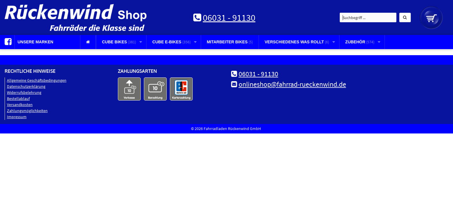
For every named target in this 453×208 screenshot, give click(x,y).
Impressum (17, 116)
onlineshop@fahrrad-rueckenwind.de (292, 84)
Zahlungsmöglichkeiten (27, 110)
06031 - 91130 (229, 17)
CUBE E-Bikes (171, 41)
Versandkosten (20, 104)
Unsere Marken (35, 42)
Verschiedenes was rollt (297, 41)
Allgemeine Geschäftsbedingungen (36, 80)
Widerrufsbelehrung (24, 92)
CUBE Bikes (119, 41)
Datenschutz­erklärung (26, 86)
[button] (405, 17)
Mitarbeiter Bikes (230, 41)
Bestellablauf (18, 98)
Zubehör (359, 41)
